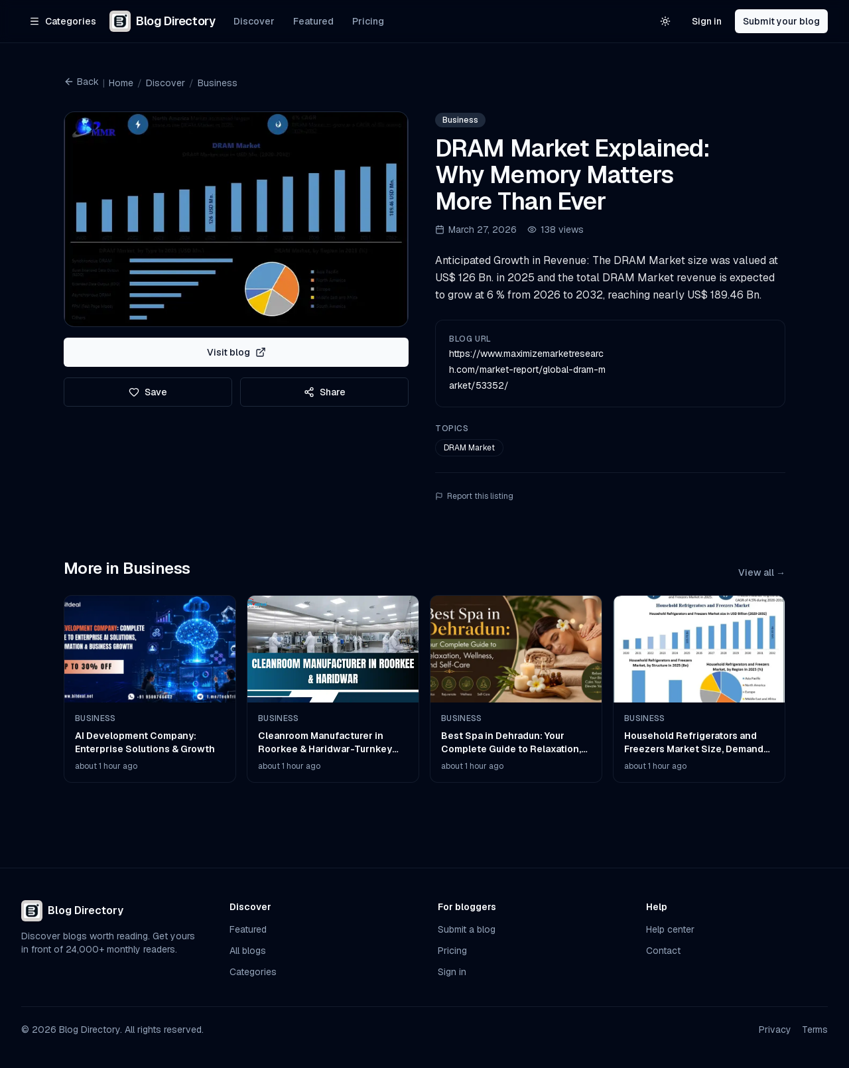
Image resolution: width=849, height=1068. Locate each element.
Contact (663, 951)
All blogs (247, 951)
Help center (670, 929)
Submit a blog (466, 929)
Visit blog (236, 352)
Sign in (707, 21)
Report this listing (474, 496)
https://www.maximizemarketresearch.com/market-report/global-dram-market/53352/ (527, 369)
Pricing (368, 21)
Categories (253, 972)
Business (217, 83)
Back (81, 82)
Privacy (775, 1029)
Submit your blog (781, 21)
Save (148, 392)
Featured (313, 21)
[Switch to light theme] (665, 21)
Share (325, 392)
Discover (254, 21)
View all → (761, 572)
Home (121, 83)
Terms (815, 1029)
